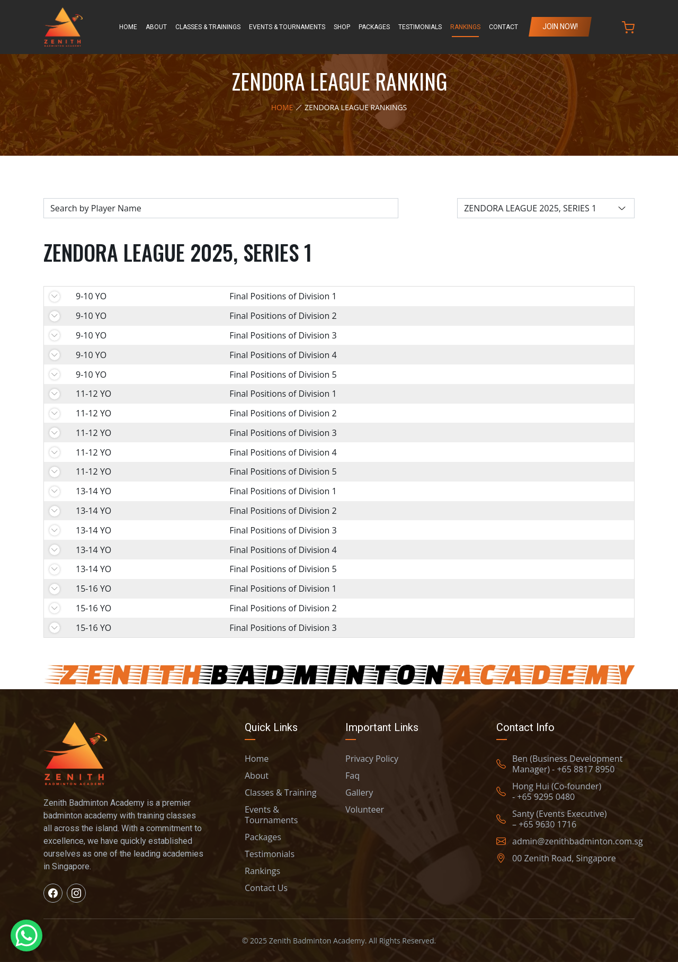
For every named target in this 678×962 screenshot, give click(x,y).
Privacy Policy (371, 758)
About (156, 27)
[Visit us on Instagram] (76, 893)
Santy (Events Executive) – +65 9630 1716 (551, 819)
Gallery (359, 792)
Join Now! (560, 26)
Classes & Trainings (207, 27)
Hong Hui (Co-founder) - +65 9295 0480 (548, 791)
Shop (342, 27)
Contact (503, 27)
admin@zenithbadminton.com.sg (569, 841)
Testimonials (420, 27)
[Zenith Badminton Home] (63, 27)
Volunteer (364, 809)
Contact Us (266, 888)
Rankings (465, 27)
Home (128, 27)
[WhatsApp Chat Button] (26, 935)
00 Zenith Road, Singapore (556, 858)
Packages (374, 27)
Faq (352, 775)
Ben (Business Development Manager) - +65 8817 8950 (559, 763)
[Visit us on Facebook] (53, 893)
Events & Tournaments (287, 27)
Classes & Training (280, 792)
